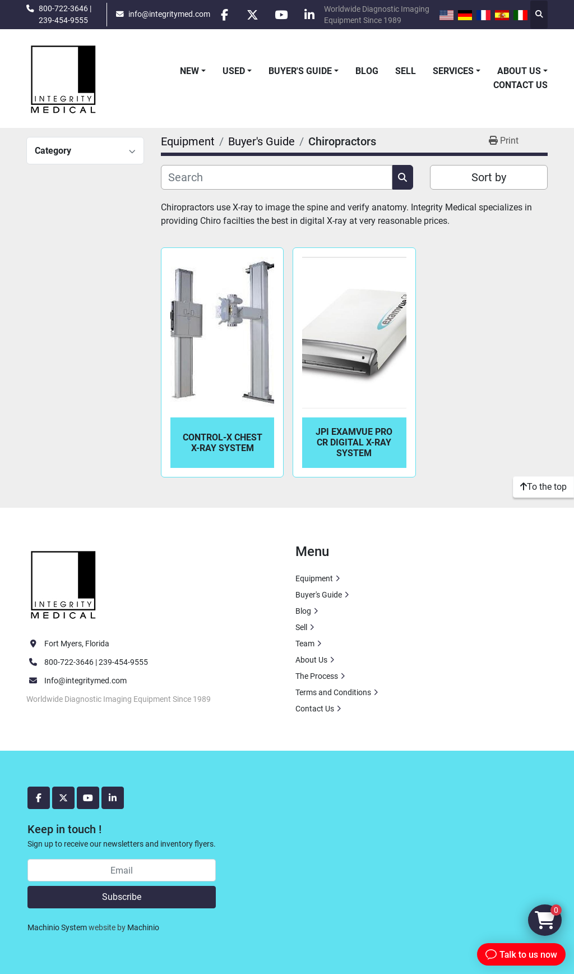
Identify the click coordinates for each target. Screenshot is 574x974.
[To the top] (543, 487)
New (189, 71)
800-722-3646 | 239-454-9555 (65, 14)
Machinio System (57, 927)
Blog (366, 71)
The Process (316, 676)
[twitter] (253, 15)
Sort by (488, 177)
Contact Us (520, 85)
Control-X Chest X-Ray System (222, 442)
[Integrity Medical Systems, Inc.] (63, 582)
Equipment (314, 578)
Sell (405, 71)
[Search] (276, 177)
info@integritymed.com (169, 14)
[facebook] (224, 15)
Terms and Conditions (333, 692)
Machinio (143, 927)
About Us (519, 71)
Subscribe (121, 897)
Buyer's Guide (300, 71)
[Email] (121, 870)
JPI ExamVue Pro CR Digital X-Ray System (354, 442)
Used (234, 71)
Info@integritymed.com (85, 680)
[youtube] (281, 15)
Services (453, 71)
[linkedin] (310, 15)
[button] (193, 71)
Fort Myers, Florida (76, 643)
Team (304, 643)
